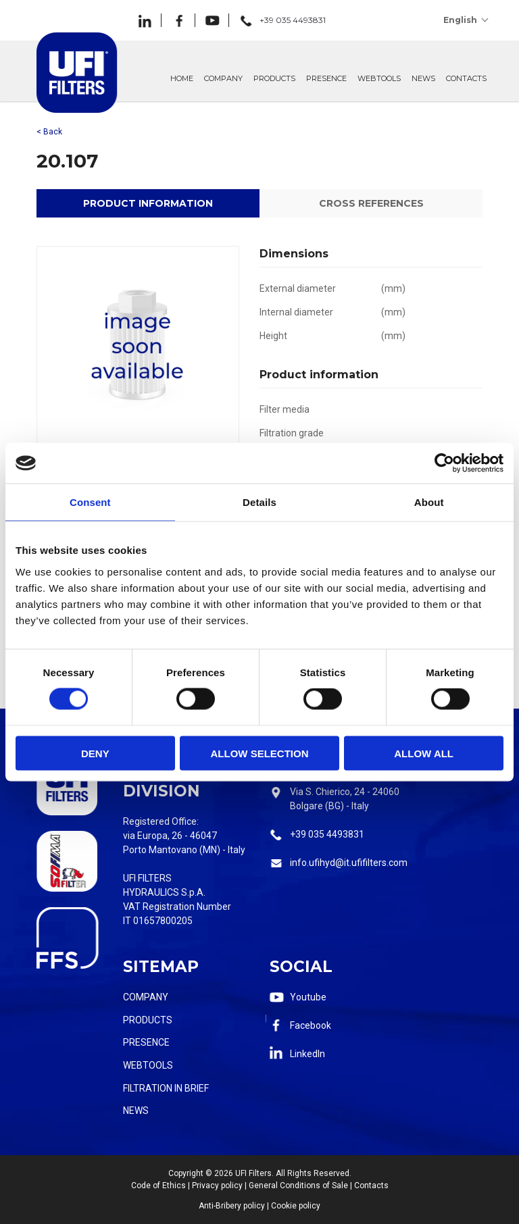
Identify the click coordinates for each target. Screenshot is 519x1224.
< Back (49, 131)
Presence (146, 1042)
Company (145, 997)
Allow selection (259, 753)
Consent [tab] (90, 502)
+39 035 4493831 (327, 834)
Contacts (371, 1185)
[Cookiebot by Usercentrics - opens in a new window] (444, 463)
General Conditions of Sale (298, 1185)
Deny (95, 753)
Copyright (185, 1173)
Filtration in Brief (166, 1088)
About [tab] (429, 502)
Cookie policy (295, 1205)
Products (147, 1020)
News (136, 1110)
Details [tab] (259, 502)
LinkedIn (307, 1053)
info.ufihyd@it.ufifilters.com (348, 862)
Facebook (310, 1025)
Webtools (148, 1065)
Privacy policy (217, 1185)
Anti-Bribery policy (232, 1205)
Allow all (423, 753)
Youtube (308, 997)
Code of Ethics (158, 1185)
